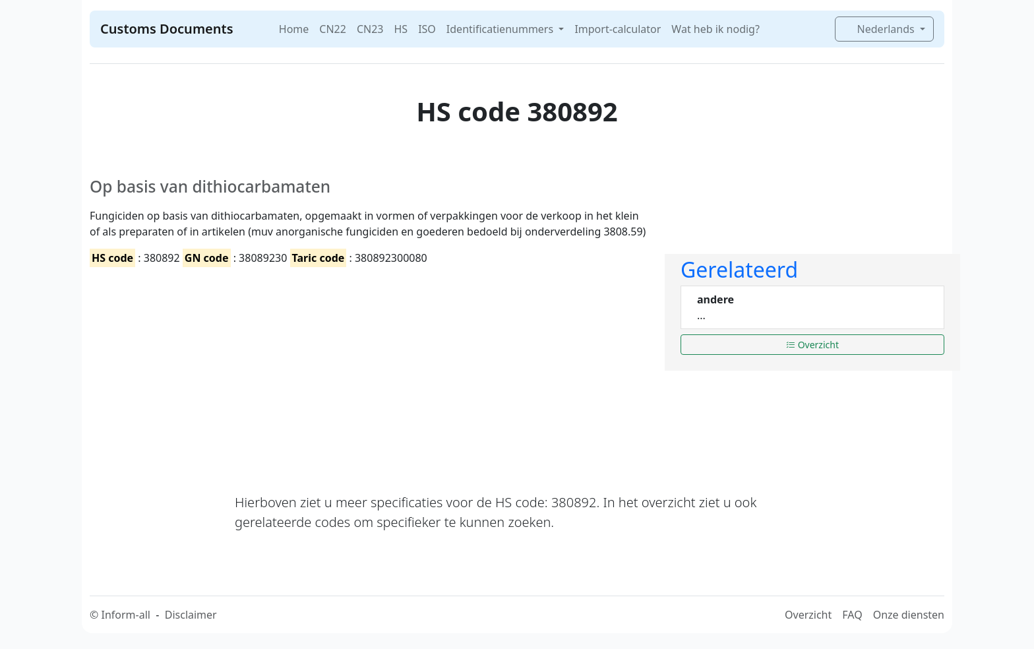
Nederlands (880, 29)
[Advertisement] (369, 368)
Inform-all (125, 614)
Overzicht (812, 344)
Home (294, 29)
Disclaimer (191, 614)
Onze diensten (908, 614)
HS (401, 29)
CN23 (370, 29)
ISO (427, 29)
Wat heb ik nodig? (715, 29)
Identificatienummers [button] (501, 29)
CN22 (332, 29)
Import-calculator (617, 29)
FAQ (852, 614)
